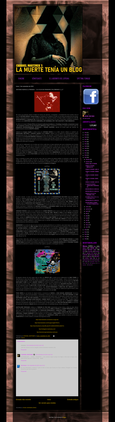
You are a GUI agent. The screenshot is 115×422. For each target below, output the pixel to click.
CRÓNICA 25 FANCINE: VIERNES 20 (91, 179)
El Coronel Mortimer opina (91, 249)
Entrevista (97, 251)
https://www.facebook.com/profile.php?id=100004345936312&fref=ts (47, 326)
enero (87, 227)
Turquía (85, 261)
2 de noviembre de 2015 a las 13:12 (36, 365)
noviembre (88, 161)
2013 (85, 232)
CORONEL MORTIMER (27, 354)
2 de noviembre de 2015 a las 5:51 (44, 354)
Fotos (86, 256)
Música (23, 337)
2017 (85, 153)
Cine (94, 246)
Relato (98, 255)
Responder (24, 349)
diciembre (88, 159)
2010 (85, 239)
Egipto (98, 260)
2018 (85, 150)
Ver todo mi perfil (86, 118)
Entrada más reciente (23, 399)
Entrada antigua (72, 399)
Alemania (93, 263)
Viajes (90, 256)
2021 (85, 144)
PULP (84, 251)
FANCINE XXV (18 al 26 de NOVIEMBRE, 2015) (90, 194)
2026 (85, 132)
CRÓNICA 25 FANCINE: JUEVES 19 (92, 182)
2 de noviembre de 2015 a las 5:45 (35, 345)
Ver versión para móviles (47, 403)
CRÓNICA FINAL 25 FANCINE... (91, 163)
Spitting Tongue (88, 258)
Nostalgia (92, 255)
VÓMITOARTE (37, 78)
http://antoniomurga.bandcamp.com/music (47, 332)
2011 (85, 236)
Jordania (93, 260)
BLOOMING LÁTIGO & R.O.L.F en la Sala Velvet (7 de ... (92, 197)
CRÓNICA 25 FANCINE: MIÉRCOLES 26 (90, 166)
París (88, 263)
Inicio (49, 399)
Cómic (84, 263)
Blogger (64, 417)
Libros (84, 248)
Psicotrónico (90, 251)
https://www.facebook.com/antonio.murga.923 (47, 319)
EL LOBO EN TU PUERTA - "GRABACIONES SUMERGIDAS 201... (92, 185)
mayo (87, 218)
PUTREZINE (85, 255)
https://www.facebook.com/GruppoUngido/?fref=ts (47, 322)
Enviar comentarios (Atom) (29, 407)
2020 (85, 146)
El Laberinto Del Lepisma (91, 253)
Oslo (96, 258)
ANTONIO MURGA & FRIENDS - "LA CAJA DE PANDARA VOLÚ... (92, 203)
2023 (85, 139)
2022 (85, 141)
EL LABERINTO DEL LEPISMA (59, 78)
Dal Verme (23, 365)
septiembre (88, 209)
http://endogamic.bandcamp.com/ (47, 329)
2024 (85, 137)
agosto (87, 211)
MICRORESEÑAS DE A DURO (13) (92, 191)
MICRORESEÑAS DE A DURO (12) (92, 200)
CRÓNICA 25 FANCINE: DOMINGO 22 (92, 172)
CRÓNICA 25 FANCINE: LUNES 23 (92, 169)
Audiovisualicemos (86, 260)
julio (87, 213)
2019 (85, 148)
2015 (85, 157)
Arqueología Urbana (94, 261)
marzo (87, 222)
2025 (85, 135)
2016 (85, 155)
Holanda (89, 265)
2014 (85, 230)
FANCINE (21, 78)
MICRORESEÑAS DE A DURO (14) (92, 189)
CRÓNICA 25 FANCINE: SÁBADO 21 (91, 175)
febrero (87, 225)
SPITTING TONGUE (83, 78)
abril (87, 220)
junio (87, 215)
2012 (85, 234)
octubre (87, 206)
